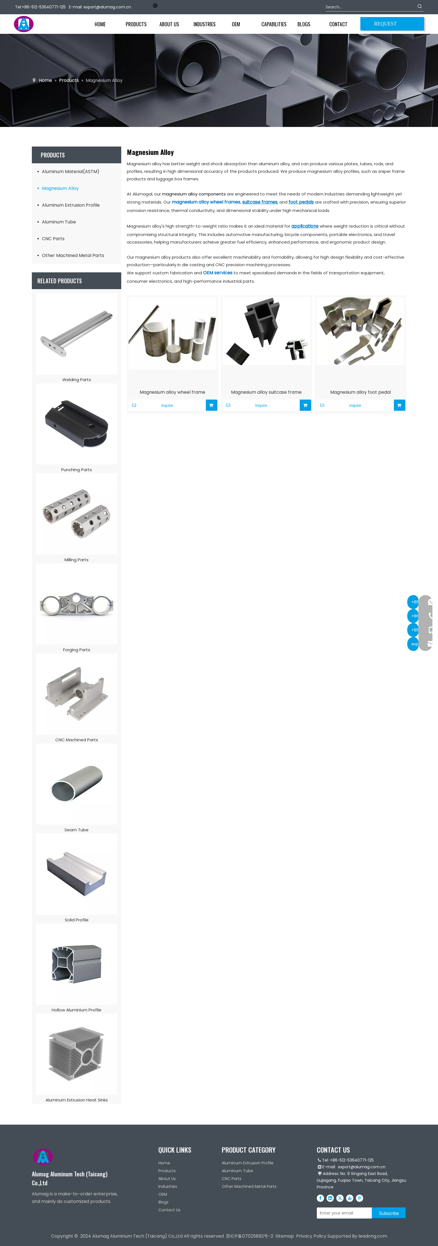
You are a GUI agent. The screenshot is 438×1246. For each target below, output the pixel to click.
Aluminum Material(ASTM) (70, 171)
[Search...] (371, 7)
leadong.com (372, 1236)
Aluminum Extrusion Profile (71, 205)
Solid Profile (77, 920)
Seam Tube (77, 830)
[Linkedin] (330, 1198)
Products (167, 1171)
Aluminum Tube (59, 222)
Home (164, 1163)
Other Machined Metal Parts (73, 255)
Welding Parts (76, 380)
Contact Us (169, 1210)
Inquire (150, 405)
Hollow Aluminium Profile (76, 1010)
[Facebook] (320, 1198)
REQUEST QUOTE (385, 25)
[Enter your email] (343, 1213)
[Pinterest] (359, 1198)
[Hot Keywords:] (420, 7)
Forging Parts (76, 650)
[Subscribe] (389, 1213)
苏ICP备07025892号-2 (249, 1236)
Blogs (163, 1202)
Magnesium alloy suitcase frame (266, 392)
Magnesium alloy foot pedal (360, 392)
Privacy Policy (311, 1236)
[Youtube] (349, 1198)
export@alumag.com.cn (107, 7)
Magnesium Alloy (60, 188)
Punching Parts (76, 470)
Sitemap (284, 1236)
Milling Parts (77, 560)
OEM (162, 1194)
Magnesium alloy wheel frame (172, 392)
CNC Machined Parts (76, 740)
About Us (167, 1178)
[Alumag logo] (43, 1157)
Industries (167, 1186)
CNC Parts (53, 238)
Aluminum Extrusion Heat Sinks (77, 1100)
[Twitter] (340, 1198)
